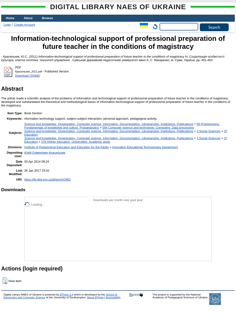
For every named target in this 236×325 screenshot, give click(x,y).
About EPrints (95, 297)
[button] (4, 280)
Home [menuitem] (10, 18)
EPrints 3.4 (66, 294)
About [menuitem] (28, 18)
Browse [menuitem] (47, 18)
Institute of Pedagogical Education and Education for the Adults (66, 147)
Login (7, 24)
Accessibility (113, 297)
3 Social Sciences (208, 131)
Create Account (24, 24)
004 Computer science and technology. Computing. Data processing (148, 127)
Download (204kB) (27, 75)
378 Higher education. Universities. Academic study (75, 142)
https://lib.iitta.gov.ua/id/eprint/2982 (47, 179)
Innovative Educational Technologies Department (145, 147)
